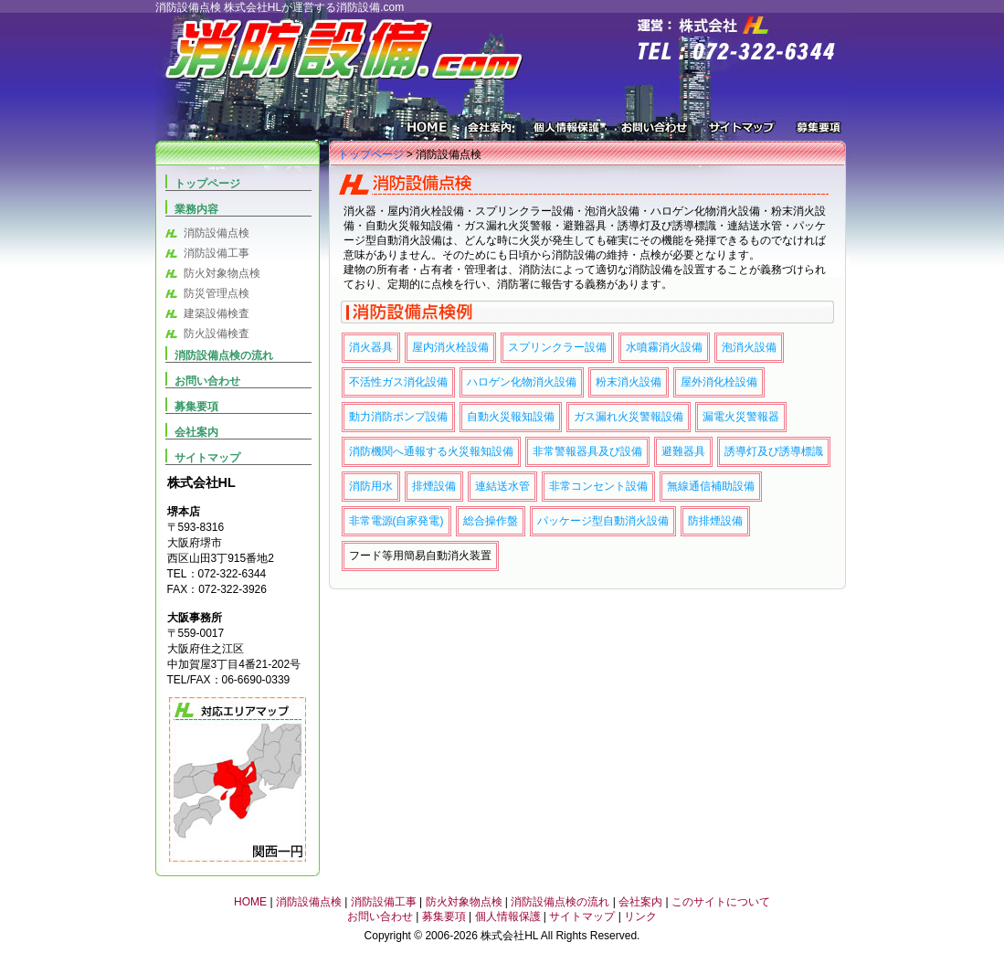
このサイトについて (720, 901)
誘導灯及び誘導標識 (773, 451)
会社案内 (491, 131)
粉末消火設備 (628, 382)
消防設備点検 (216, 233)
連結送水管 (502, 486)
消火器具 (371, 347)
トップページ (371, 154)
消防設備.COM (338, 52)
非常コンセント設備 (598, 486)
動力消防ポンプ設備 (398, 416)
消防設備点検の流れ (223, 355)
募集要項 (816, 131)
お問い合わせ (654, 131)
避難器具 (683, 451)
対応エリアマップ (237, 779)
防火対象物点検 (222, 273)
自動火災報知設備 (511, 416)
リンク (640, 916)
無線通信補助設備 (711, 486)
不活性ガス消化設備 (398, 382)
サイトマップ (742, 131)
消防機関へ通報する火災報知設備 (431, 451)
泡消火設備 (749, 347)
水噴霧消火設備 (664, 347)
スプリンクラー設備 (557, 347)
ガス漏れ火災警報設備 (628, 416)
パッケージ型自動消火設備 (603, 520)
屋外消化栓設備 (719, 382)
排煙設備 (434, 486)
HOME (429, 131)
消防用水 (371, 486)
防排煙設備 (715, 520)
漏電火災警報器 (741, 416)
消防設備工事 (216, 253)
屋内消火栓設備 (450, 347)
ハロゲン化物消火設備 (521, 382)
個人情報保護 (566, 131)
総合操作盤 (490, 520)
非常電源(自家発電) (396, 520)
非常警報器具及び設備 (587, 451)
